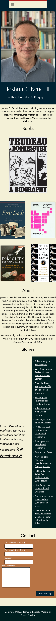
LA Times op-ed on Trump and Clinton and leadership (42, 432)
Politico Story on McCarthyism (42, 363)
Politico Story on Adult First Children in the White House (42, 475)
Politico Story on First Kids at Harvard (42, 412)
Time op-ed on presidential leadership (42, 444)
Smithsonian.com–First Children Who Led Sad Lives (44, 501)
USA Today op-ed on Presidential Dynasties (43, 488)
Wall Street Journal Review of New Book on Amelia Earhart (43, 373)
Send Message (45, 593)
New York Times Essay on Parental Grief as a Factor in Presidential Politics (43, 517)
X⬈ (20, 449)
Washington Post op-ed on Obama (43, 421)
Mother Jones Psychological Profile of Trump (42, 401)
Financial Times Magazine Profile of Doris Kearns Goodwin (43, 388)
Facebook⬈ (11, 455)
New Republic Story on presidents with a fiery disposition (43, 461)
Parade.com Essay (43, 452)
